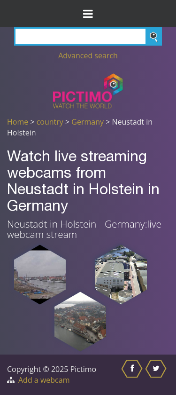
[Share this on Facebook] (133, 375)
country (50, 122)
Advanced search (88, 55)
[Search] (88, 36)
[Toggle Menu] (88, 13)
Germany (87, 122)
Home (17, 122)
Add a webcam (43, 380)
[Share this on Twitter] (157, 375)
